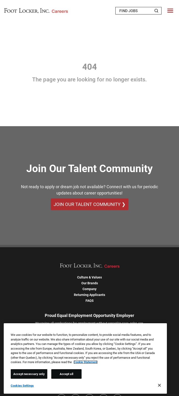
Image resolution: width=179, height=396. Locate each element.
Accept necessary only (29, 374)
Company (89, 289)
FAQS (90, 300)
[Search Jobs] (156, 10)
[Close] (159, 385)
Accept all (66, 374)
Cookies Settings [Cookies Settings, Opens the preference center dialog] (22, 385)
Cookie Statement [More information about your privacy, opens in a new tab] (85, 362)
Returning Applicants (89, 295)
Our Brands (89, 283)
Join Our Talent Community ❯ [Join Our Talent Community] (90, 204)
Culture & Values (89, 277)
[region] (85, 358)
